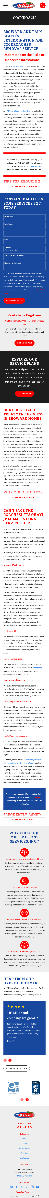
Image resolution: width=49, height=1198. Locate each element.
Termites (24, 1153)
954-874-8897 (24, 1127)
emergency (37, 668)
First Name (8, 216)
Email (6, 240)
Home (24, 1138)
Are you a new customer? (14, 255)
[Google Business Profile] (11, 1187)
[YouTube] (37, 1187)
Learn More (24, 394)
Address (7, 248)
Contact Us (24, 1158)
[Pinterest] (27, 1187)
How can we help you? (13, 263)
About (24, 1143)
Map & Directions (24, 1176)
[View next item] (10, 1060)
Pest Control (24, 1148)
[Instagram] (32, 1187)
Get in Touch (24, 343)
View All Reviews (16, 1068)
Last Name (8, 224)
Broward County (17, 66)
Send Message (14, 300)
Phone (7, 232)
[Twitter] (22, 1187)
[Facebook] (16, 1187)
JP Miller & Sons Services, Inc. (18, 111)
